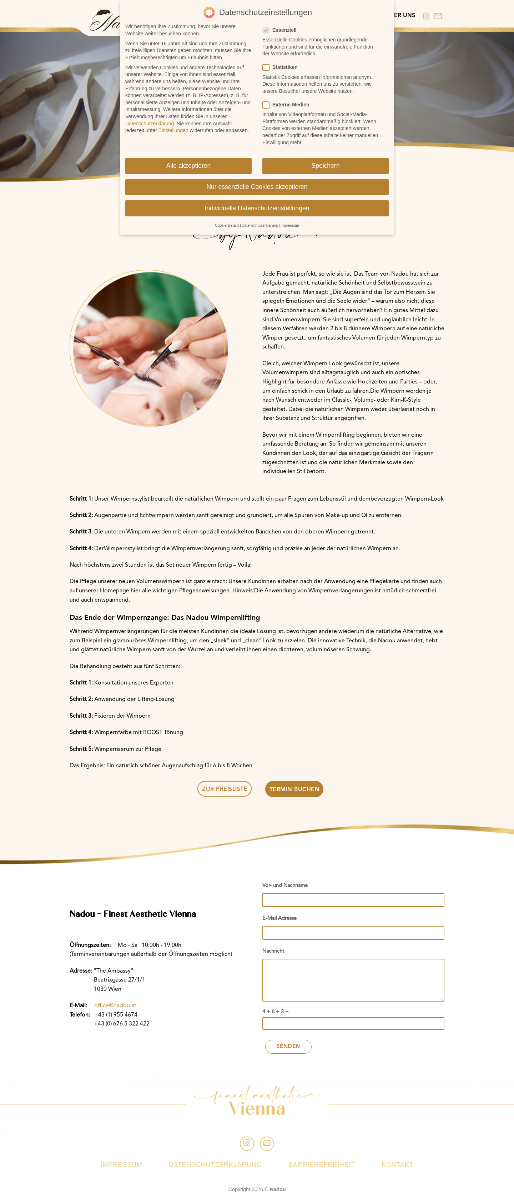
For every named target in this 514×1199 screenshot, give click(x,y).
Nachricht (273, 951)
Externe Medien (288, 101)
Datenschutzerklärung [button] (260, 222)
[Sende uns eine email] (267, 1144)
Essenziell (282, 27)
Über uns (400, 16)
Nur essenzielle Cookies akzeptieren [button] (256, 183)
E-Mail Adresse (279, 918)
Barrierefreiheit (321, 1164)
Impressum (121, 1164)
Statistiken (283, 64)
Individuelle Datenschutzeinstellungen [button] (257, 205)
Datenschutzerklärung (215, 1164)
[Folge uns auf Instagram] (247, 1144)
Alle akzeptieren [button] (188, 162)
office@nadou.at (115, 1006)
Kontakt (398, 1164)
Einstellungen (173, 127)
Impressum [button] (290, 222)
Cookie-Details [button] (227, 222)
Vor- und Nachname (285, 885)
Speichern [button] (326, 162)
